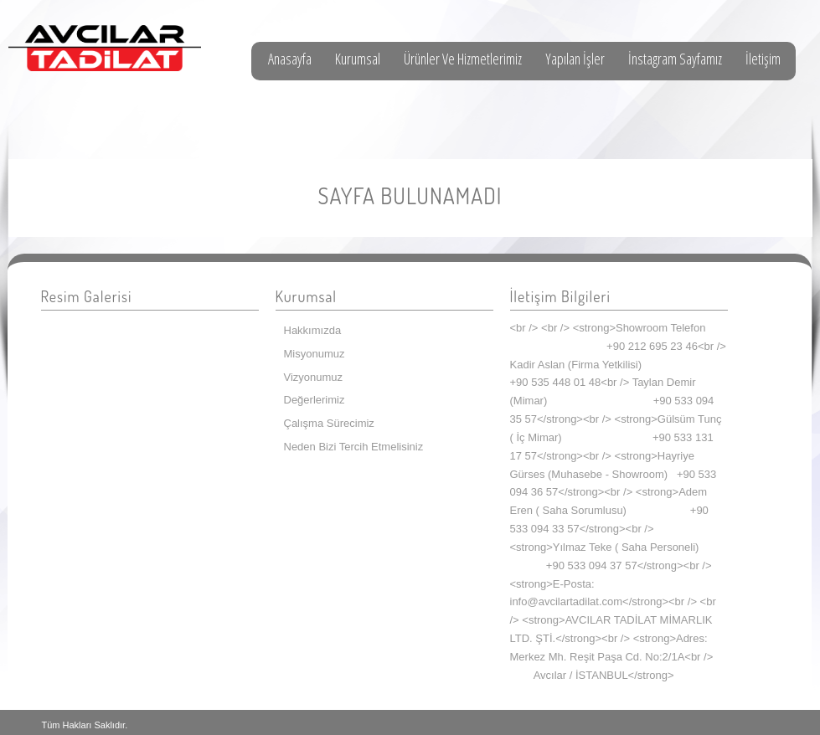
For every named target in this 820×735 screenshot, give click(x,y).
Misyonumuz (314, 353)
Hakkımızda (313, 330)
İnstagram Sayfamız (675, 59)
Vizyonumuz (313, 377)
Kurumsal (357, 59)
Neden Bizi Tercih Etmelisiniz (354, 446)
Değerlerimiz (314, 399)
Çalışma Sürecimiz (329, 423)
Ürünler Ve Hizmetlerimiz (463, 59)
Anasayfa (290, 59)
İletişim (763, 59)
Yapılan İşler (575, 59)
